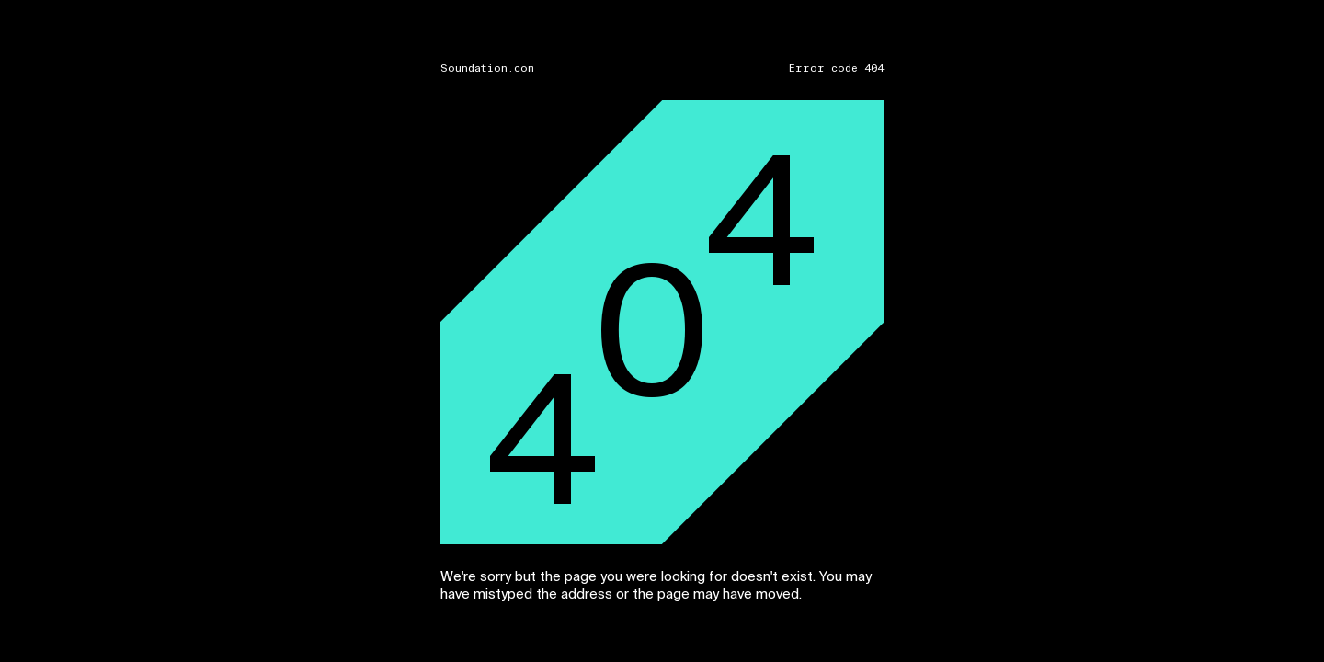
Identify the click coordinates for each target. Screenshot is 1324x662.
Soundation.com (487, 68)
